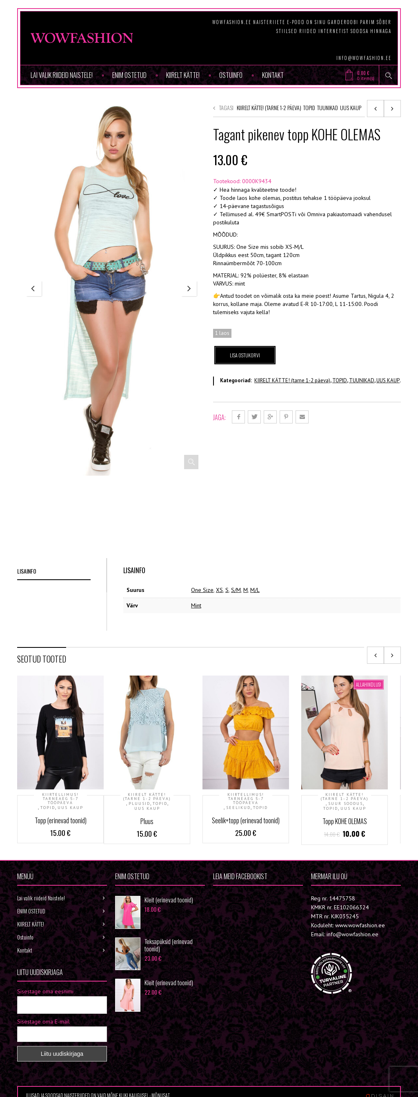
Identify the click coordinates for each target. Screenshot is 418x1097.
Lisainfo (26, 571)
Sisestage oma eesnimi (45, 991)
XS (219, 590)
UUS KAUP (350, 107)
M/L (255, 590)
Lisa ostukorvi (245, 355)
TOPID (309, 107)
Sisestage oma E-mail (43, 1021)
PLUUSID (139, 804)
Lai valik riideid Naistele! (62, 75)
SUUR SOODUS (345, 804)
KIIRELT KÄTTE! (183, 75)
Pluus (146, 821)
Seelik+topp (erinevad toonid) (246, 820)
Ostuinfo (230, 75)
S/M (236, 590)
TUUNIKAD (327, 107)
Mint (196, 605)
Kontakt (273, 75)
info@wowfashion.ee (363, 58)
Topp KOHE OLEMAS (344, 821)
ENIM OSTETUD (129, 75)
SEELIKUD (238, 808)
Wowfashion (242, 898)
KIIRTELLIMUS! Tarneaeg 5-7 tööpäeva (60, 799)
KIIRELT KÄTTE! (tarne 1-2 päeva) (269, 107)
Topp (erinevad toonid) (61, 820)
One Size (202, 590)
